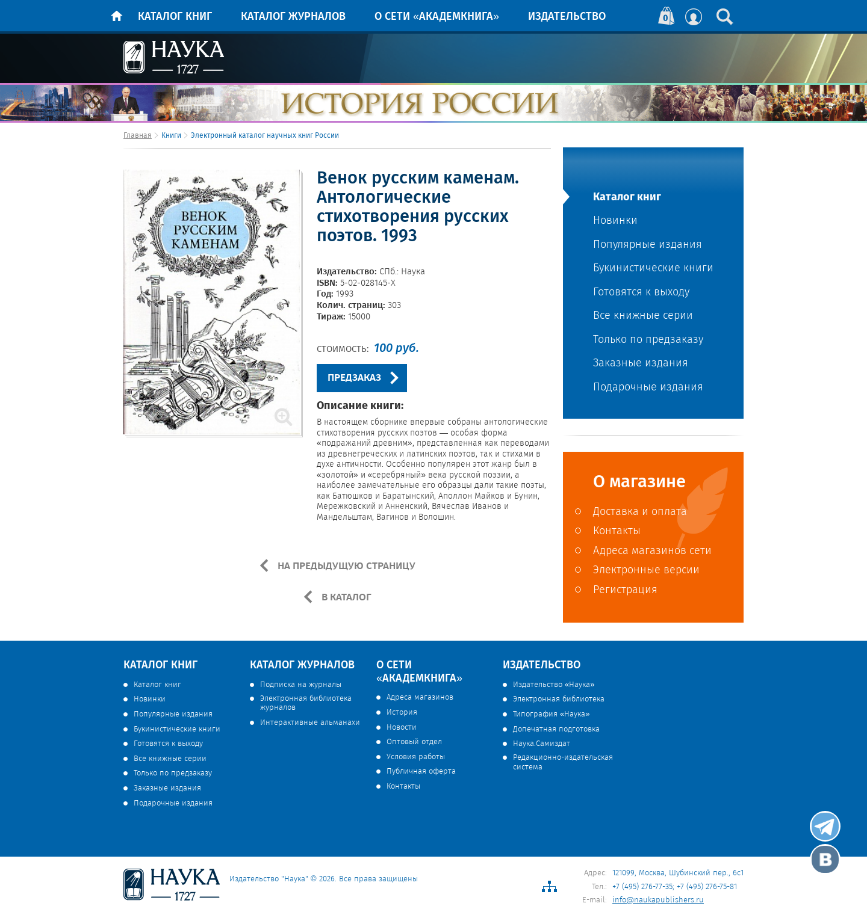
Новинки (615, 221)
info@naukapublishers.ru (658, 900)
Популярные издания (647, 245)
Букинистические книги (653, 269)
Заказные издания (640, 364)
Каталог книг (175, 16)
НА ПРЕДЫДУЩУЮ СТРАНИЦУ (345, 566)
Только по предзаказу (648, 340)
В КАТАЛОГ (345, 597)
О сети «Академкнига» (436, 16)
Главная (137, 135)
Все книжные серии (643, 316)
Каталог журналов (293, 16)
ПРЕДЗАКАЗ (354, 378)
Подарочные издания (648, 388)
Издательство (567, 16)
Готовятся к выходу (641, 293)
